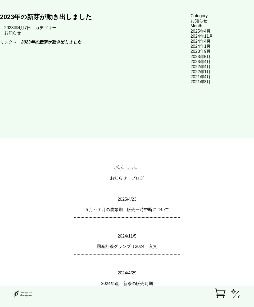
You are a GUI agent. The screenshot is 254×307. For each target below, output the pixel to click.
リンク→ (40, 42)
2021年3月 (200, 82)
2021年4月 (200, 76)
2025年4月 (200, 31)
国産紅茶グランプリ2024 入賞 (127, 246)
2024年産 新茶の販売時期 (127, 283)
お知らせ (12, 32)
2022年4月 (200, 66)
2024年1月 (200, 46)
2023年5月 (200, 56)
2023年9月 (200, 51)
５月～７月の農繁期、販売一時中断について (127, 209)
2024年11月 (201, 36)
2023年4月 (200, 61)
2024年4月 (200, 41)
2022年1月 (200, 71)
